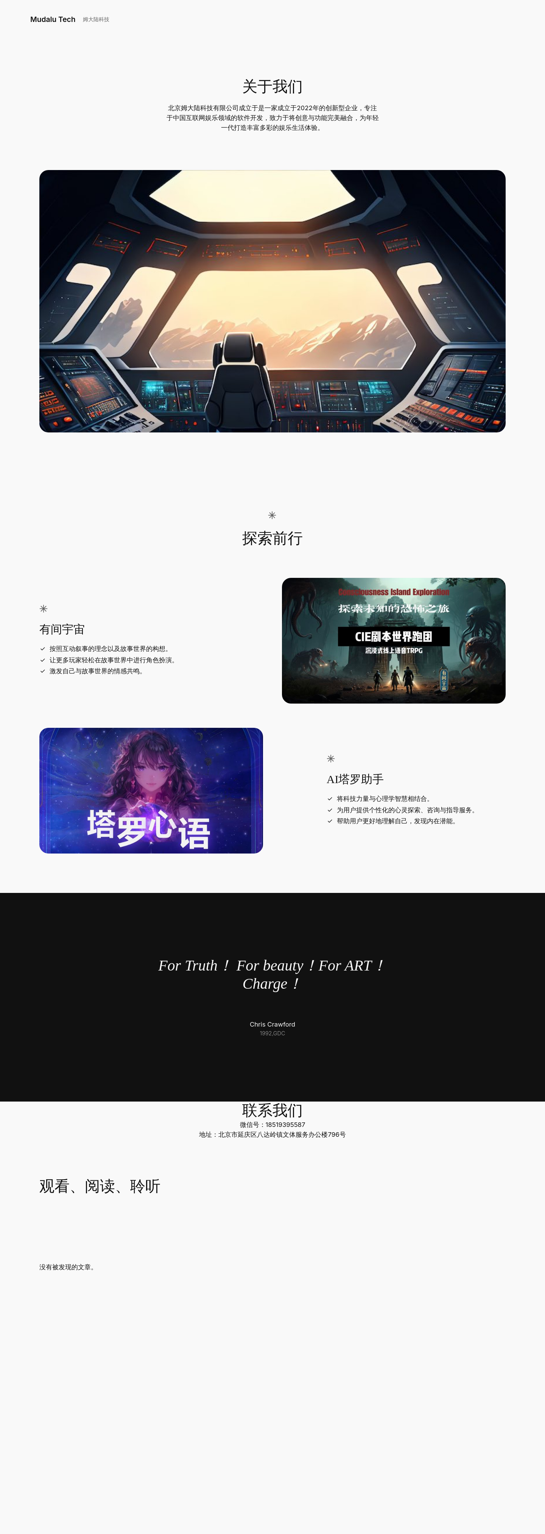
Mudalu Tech (52, 19)
